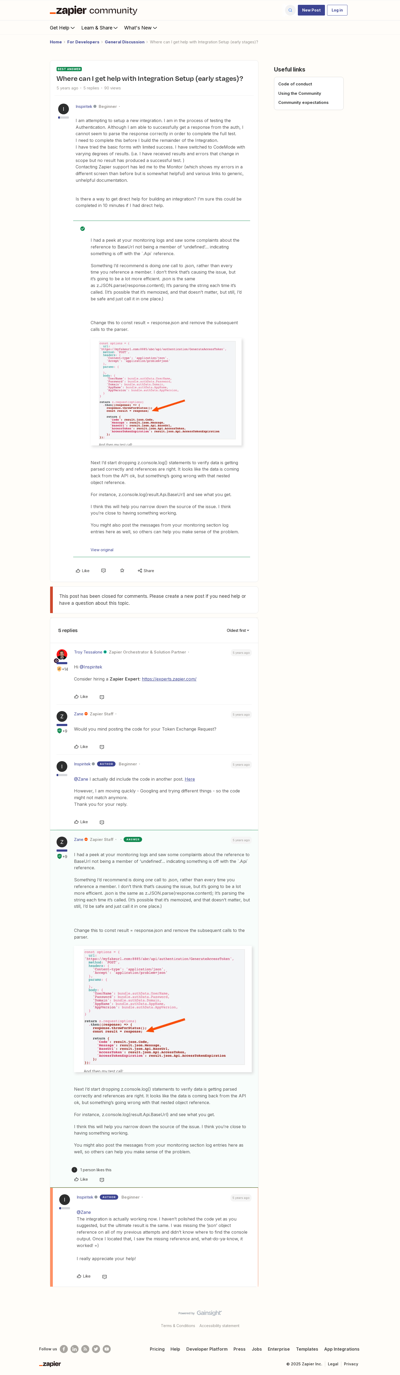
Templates (307, 1349)
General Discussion (125, 41)
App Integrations (342, 1349)
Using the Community (299, 93)
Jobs (257, 1349)
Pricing (157, 1349)
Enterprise (279, 1349)
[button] (311, 10)
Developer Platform (207, 1349)
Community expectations (303, 102)
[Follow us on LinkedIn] (75, 1349)
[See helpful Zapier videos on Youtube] (107, 1349)
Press (240, 1349)
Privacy (351, 1364)
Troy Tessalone (88, 652)
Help (175, 1349)
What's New (141, 27)
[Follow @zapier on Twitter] (96, 1349)
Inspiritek (84, 106)
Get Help (63, 27)
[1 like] (92, 1170)
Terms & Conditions (178, 1325)
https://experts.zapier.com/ (169, 679)
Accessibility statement (219, 1325)
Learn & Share (100, 27)
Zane (78, 713)
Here (190, 779)
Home (56, 41)
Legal (333, 1364)
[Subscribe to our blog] (85, 1349)
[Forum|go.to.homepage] (95, 10)
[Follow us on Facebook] (64, 1349)
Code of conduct (295, 83)
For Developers (83, 41)
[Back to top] (389, 1317)
